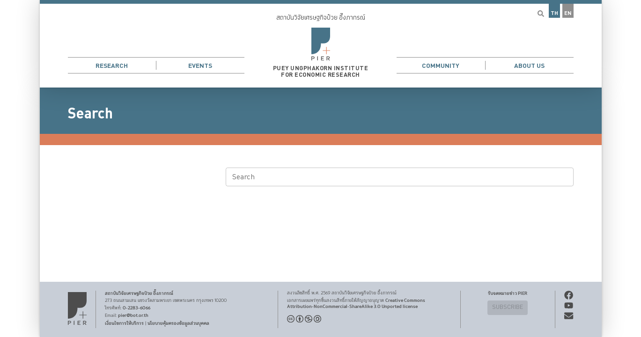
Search (90, 113)
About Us (529, 66)
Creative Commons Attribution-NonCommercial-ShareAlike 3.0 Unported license (356, 303)
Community (440, 66)
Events (200, 66)
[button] (321, 44)
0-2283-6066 (136, 308)
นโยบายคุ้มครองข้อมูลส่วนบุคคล (178, 323)
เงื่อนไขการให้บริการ (124, 323)
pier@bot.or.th (133, 315)
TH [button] (554, 13)
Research (112, 66)
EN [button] (568, 13)
